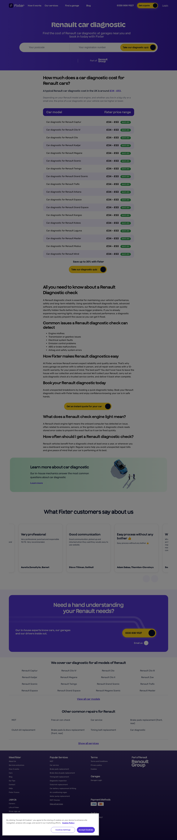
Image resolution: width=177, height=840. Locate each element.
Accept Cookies (86, 830)
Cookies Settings (63, 830)
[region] (50, 824)
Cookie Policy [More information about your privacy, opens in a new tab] (68, 823)
